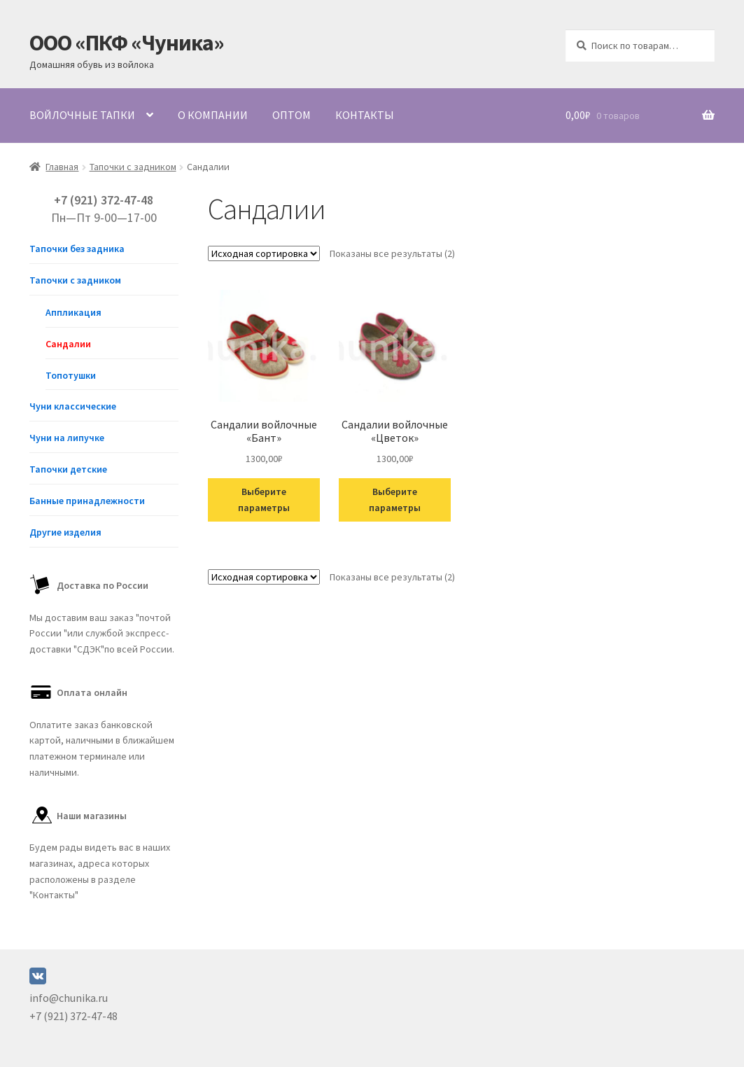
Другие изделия (65, 532)
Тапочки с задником (133, 166)
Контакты (364, 115)
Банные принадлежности (87, 500)
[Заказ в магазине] (264, 253)
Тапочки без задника (77, 248)
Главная (61, 166)
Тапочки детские (68, 469)
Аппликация (73, 312)
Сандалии (68, 343)
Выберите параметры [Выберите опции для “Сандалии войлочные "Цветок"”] (395, 499)
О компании (213, 115)
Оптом (291, 115)
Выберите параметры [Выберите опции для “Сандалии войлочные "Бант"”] (264, 499)
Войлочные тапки (82, 115)
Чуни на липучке (66, 437)
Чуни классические (72, 406)
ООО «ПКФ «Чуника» (126, 43)
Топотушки (70, 375)
